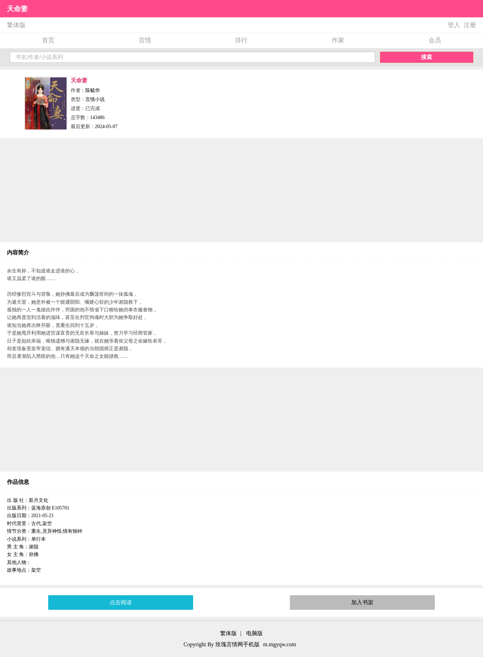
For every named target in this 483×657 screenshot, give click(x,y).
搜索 (426, 57)
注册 (470, 25)
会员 (435, 40)
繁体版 (16, 25)
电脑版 (254, 633)
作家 (338, 40)
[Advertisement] (242, 190)
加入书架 (362, 602)
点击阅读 (121, 602)
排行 (241, 40)
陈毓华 (92, 90)
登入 (454, 25)
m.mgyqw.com (279, 644)
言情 (145, 40)
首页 (48, 40)
